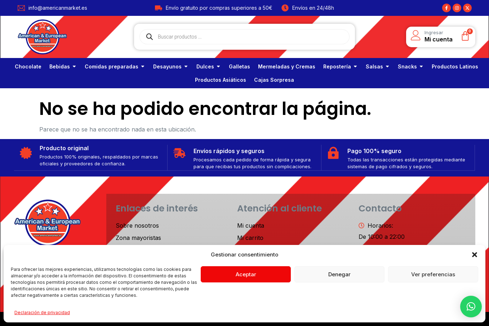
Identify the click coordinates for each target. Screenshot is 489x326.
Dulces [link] (205, 66)
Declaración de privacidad (42, 312)
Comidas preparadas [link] (111, 66)
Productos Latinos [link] (455, 66)
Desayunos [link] (167, 66)
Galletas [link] (239, 66)
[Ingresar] (416, 35)
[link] (28, 66)
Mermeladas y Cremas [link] (286, 66)
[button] (474, 254)
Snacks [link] (407, 66)
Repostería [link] (337, 66)
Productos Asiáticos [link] (220, 80)
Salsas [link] (374, 66)
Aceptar (246, 274)
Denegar (339, 274)
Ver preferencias (433, 274)
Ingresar (433, 32)
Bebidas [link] (59, 66)
